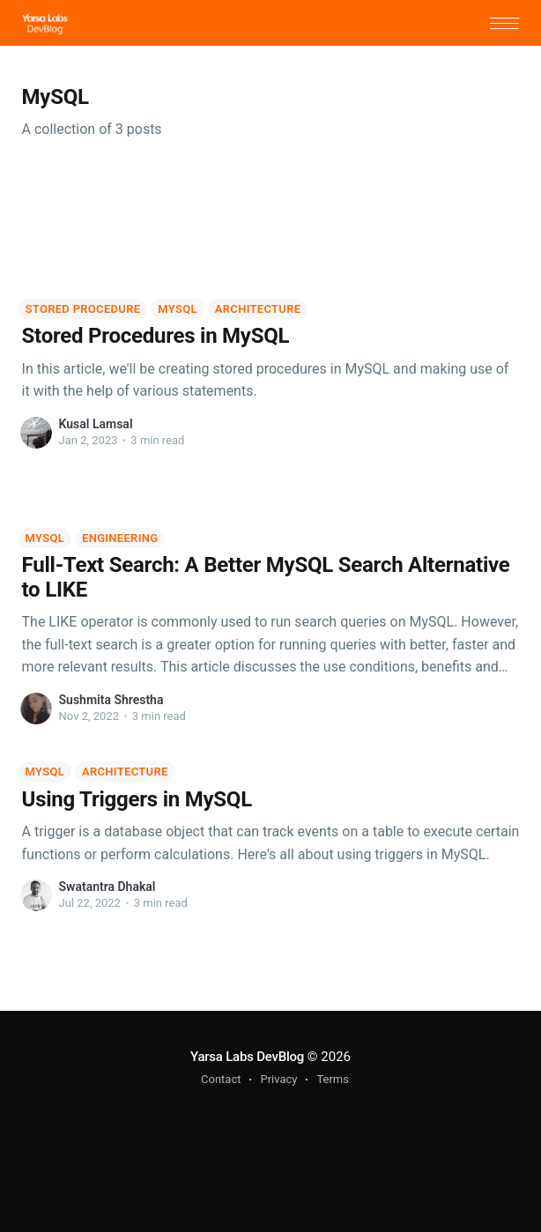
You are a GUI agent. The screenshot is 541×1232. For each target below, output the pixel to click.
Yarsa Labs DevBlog (247, 1057)
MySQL (177, 308)
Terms (332, 1079)
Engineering (120, 538)
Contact (221, 1079)
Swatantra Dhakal (107, 886)
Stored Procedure (83, 308)
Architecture (258, 308)
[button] (504, 23)
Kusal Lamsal (96, 424)
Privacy (278, 1079)
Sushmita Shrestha (111, 700)
